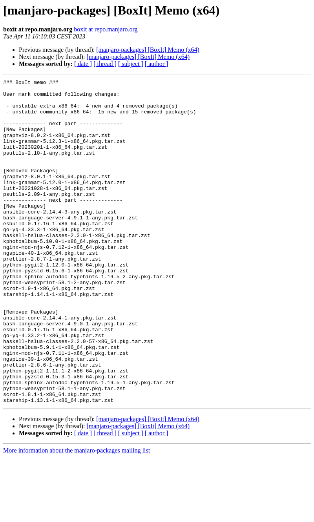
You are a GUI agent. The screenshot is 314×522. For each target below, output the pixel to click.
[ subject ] (130, 63)
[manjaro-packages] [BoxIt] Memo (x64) (147, 49)
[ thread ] (105, 63)
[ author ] (156, 63)
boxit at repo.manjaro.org (105, 29)
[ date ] (83, 63)
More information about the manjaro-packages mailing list (76, 515)
